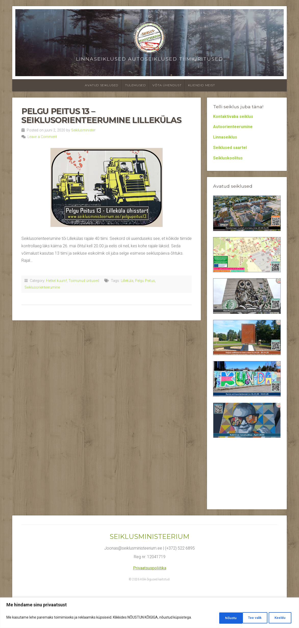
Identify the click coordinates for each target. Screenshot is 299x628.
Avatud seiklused (102, 85)
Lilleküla (127, 281)
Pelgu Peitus (145, 281)
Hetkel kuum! (56, 281)
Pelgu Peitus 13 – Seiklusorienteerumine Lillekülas (101, 115)
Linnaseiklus (225, 137)
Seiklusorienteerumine (42, 287)
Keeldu (250, 618)
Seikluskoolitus (228, 158)
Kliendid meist (201, 85)
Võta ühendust (166, 85)
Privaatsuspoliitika (149, 568)
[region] (149, 613)
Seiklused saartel (230, 147)
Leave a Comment (42, 137)
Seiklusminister (83, 130)
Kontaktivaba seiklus (233, 116)
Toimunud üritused (84, 281)
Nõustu (279, 618)
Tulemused (135, 85)
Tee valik (221, 618)
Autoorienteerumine (233, 126)
